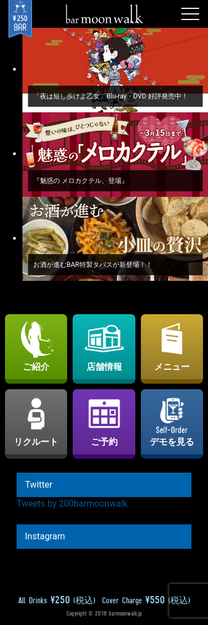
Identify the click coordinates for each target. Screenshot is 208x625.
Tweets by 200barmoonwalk (72, 503)
